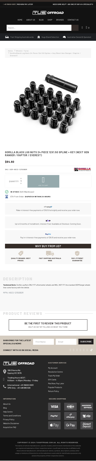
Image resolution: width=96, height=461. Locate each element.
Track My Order (54, 376)
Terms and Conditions (12, 416)
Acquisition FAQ (9, 427)
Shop (50, 20)
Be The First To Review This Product (48, 325)
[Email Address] (65, 342)
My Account (53, 368)
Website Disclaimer (11, 423)
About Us (30, 20)
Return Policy (53, 391)
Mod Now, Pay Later (56, 384)
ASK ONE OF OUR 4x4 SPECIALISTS (80, 4)
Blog (41, 20)
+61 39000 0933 (9, 4)
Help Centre (8, 412)
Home (19, 20)
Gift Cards (52, 380)
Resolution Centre (55, 372)
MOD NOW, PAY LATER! (25, 4)
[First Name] (43, 342)
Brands (60, 20)
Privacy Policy (9, 420)
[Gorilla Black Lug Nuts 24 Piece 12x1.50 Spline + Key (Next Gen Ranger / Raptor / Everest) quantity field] (21, 181)
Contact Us (73, 20)
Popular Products (55, 387)
